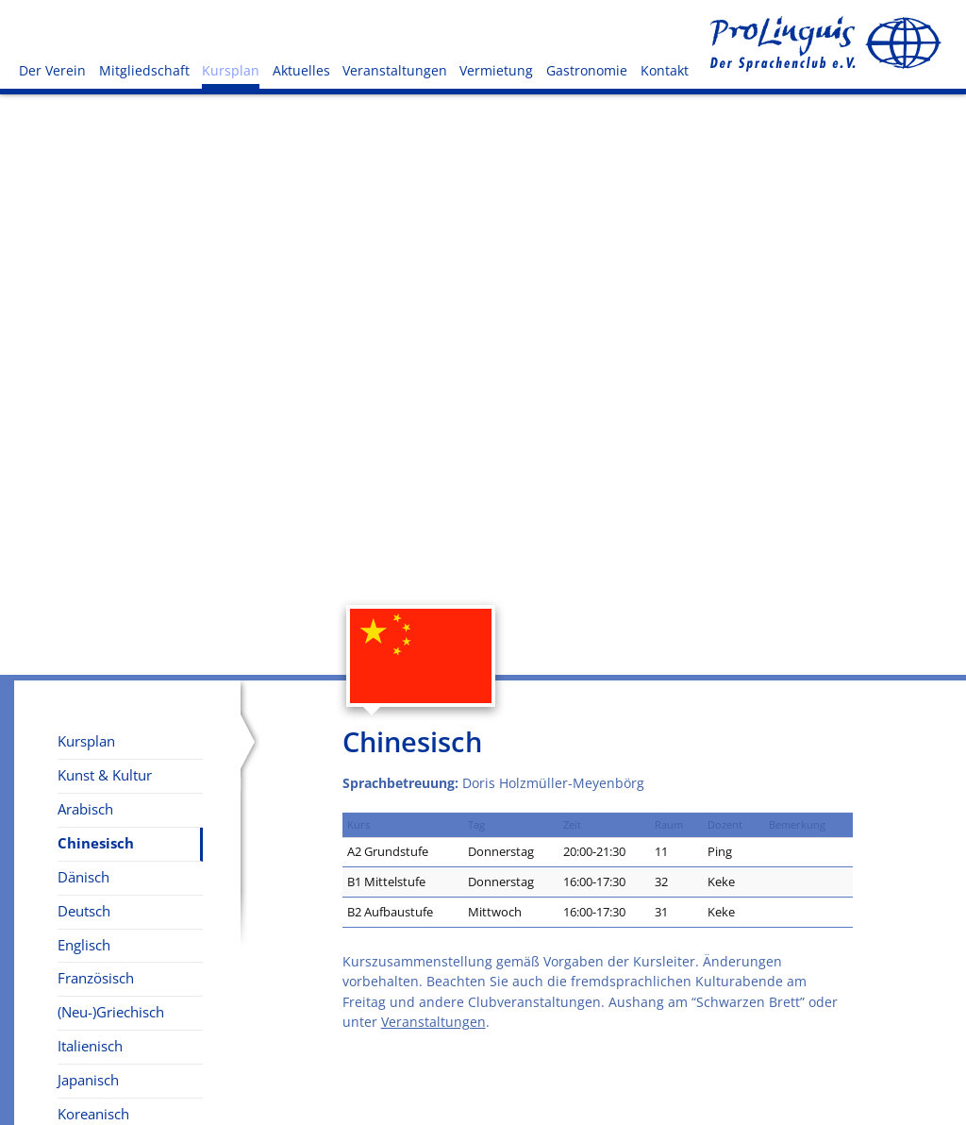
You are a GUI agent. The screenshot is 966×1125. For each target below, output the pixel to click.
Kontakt (665, 70)
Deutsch (84, 911)
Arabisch (85, 809)
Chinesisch (96, 843)
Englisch (84, 945)
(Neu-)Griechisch (111, 1012)
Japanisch (88, 1080)
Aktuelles (301, 70)
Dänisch (83, 877)
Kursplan (230, 70)
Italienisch (90, 1046)
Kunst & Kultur (105, 775)
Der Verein (52, 70)
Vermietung (496, 70)
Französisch (96, 978)
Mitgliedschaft (144, 70)
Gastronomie (586, 70)
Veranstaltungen (394, 70)
